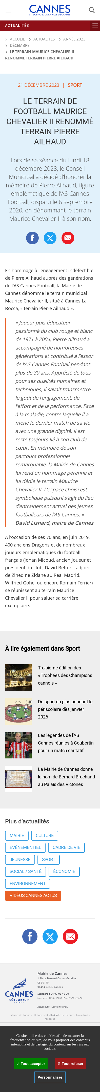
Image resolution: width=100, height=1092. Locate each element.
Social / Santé (26, 871)
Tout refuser (70, 1064)
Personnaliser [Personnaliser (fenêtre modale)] (49, 1077)
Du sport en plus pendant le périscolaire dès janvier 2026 (65, 709)
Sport (48, 860)
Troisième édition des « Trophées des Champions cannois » (65, 676)
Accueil (15, 38)
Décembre (19, 45)
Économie (64, 871)
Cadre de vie (66, 847)
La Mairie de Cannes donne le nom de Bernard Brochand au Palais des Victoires (66, 777)
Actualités (17, 25)
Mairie (17, 836)
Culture (45, 836)
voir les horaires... (60, 1006)
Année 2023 (74, 38)
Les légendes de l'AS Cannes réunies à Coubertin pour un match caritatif (66, 743)
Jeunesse (20, 860)
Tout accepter (30, 1064)
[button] (67, 237)
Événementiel (25, 847)
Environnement (28, 884)
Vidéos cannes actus (33, 895)
